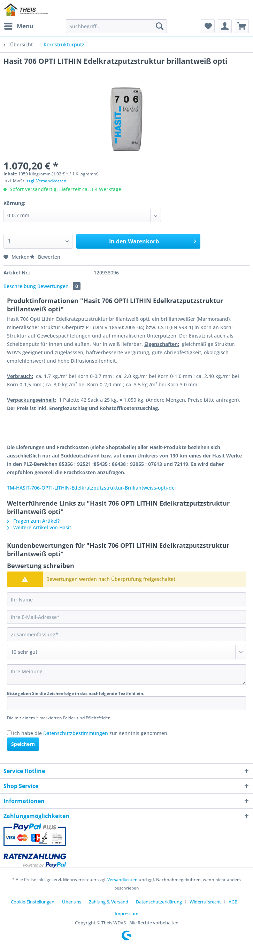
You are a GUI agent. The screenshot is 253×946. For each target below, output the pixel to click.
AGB (233, 902)
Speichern (23, 744)
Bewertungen (58, 286)
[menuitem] (18, 26)
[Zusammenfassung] (126, 634)
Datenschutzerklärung (159, 902)
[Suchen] (159, 26)
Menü (18, 25)
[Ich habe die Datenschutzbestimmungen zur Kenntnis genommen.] (9, 733)
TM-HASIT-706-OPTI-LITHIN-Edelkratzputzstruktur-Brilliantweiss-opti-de (91, 487)
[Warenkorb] (242, 26)
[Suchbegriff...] (116, 26)
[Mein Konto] (225, 26)
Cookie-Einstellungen (32, 902)
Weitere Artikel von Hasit (39, 527)
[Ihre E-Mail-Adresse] (126, 617)
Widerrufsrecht (205, 902)
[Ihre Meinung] (126, 674)
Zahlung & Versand (108, 902)
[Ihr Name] (126, 599)
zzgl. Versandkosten (46, 181)
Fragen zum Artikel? (33, 520)
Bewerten (45, 256)
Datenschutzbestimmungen (75, 733)
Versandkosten (122, 880)
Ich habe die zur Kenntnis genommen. (91, 733)
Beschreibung (19, 286)
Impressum (126, 913)
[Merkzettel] (208, 26)
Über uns (71, 902)
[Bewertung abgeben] (126, 652)
